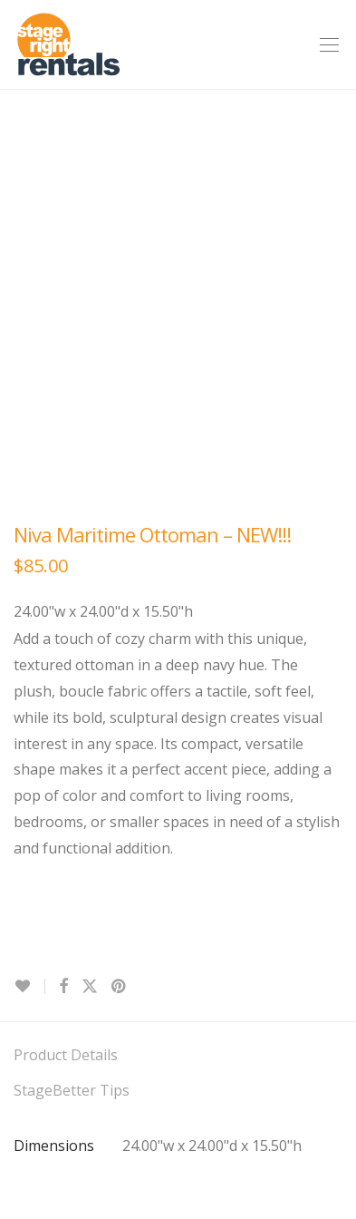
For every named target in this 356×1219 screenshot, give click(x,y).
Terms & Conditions (81, 1030)
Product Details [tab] (66, 727)
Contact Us (51, 995)
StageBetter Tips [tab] (72, 763)
